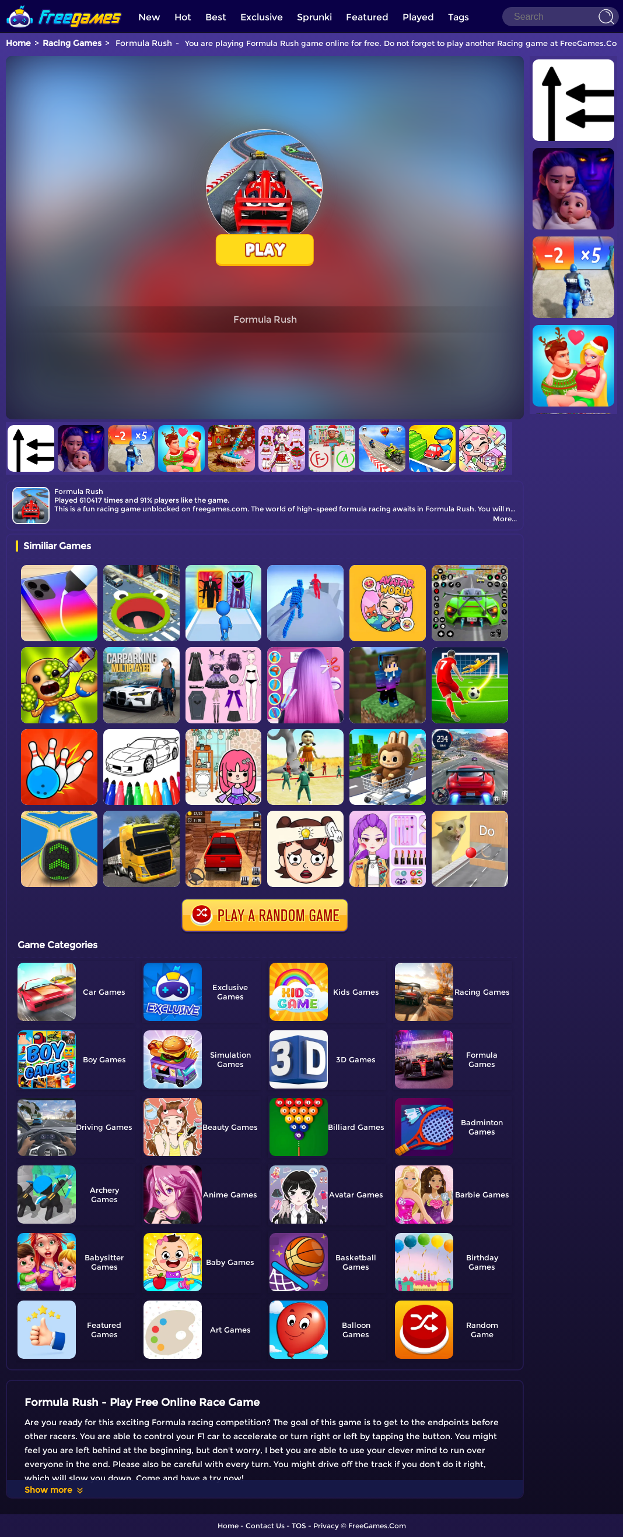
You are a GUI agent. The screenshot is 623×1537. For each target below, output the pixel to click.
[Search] (560, 16)
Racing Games (72, 43)
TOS (299, 1525)
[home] (64, 4)
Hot (182, 17)
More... (505, 518)
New (149, 17)
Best (215, 17)
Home (18, 43)
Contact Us (265, 1525)
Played (418, 17)
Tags (458, 17)
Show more (54, 1490)
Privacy (326, 1525)
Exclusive (261, 17)
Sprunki (314, 17)
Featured (367, 17)
